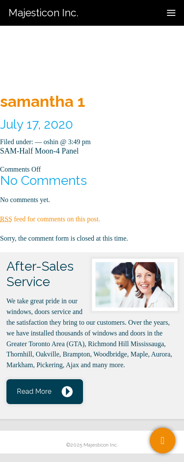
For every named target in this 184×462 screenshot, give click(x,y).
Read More (34, 391)
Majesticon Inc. (43, 12)
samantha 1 (42, 101)
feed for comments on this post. (50, 219)
